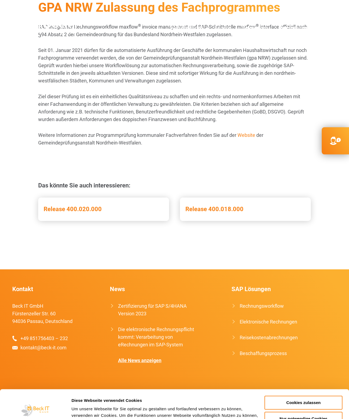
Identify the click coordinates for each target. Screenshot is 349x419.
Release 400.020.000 (73, 209)
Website (246, 135)
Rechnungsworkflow (262, 306)
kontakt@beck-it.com (284, 13)
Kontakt (328, 27)
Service (223, 27)
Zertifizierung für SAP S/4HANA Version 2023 (152, 309)
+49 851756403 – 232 (44, 338)
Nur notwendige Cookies (303, 390)
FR (334, 13)
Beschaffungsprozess (263, 353)
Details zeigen (85, 408)
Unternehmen (293, 27)
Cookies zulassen (303, 374)
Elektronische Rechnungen (268, 322)
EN (318, 13)
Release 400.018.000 (214, 209)
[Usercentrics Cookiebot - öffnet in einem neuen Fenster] (35, 408)
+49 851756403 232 (225, 13)
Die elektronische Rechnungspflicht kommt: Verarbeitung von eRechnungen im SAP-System (156, 336)
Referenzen (254, 27)
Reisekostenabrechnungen (269, 337)
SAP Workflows (187, 27)
